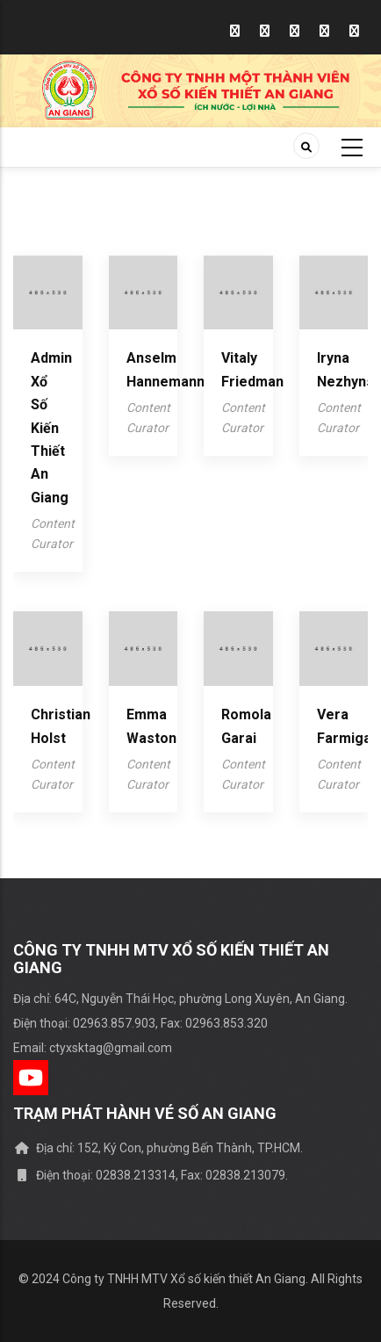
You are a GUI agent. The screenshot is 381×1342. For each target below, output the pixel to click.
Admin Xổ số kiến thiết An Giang (51, 427)
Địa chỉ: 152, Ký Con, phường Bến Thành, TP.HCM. (158, 1148)
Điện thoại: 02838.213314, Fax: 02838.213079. (150, 1175)
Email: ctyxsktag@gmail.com (92, 1048)
